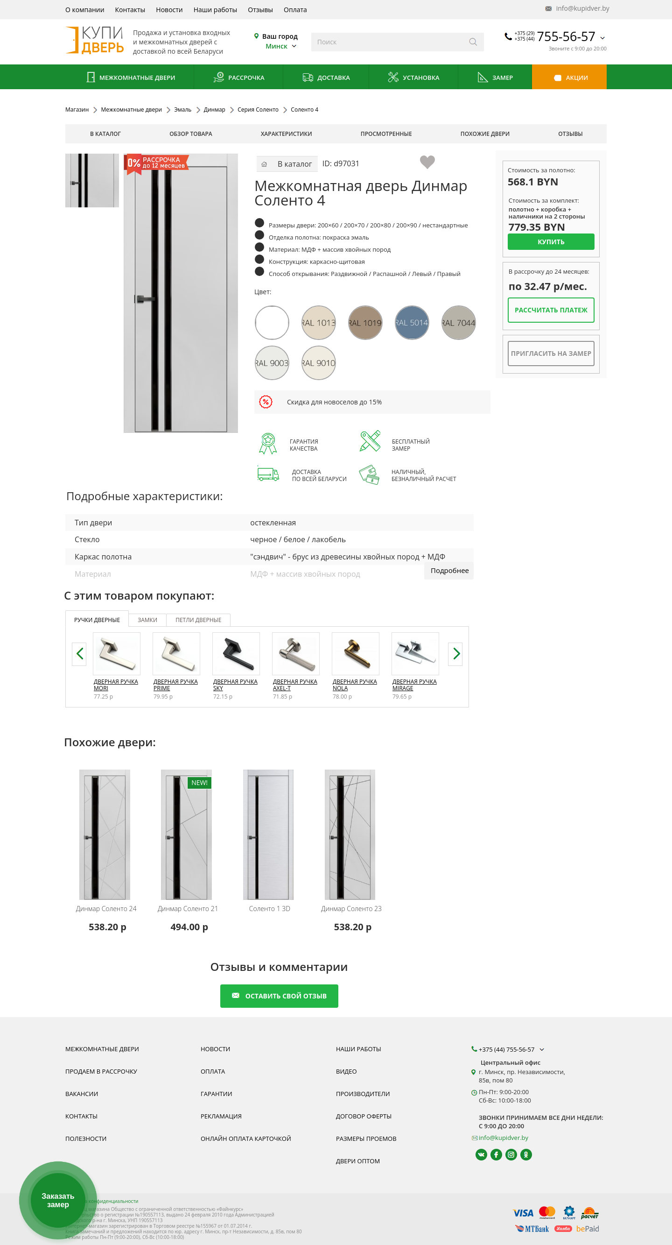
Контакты (130, 9)
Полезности (85, 1138)
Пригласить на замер (551, 353)
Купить (551, 241)
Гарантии (216, 1093)
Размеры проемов (366, 1138)
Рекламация (221, 1116)
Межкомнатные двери (129, 78)
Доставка (326, 78)
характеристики (286, 134)
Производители (363, 1093)
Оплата (295, 9)
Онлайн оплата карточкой (246, 1138)
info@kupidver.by (576, 9)
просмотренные (386, 134)
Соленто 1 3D (269, 909)
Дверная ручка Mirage (414, 685)
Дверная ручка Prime (176, 685)
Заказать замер (58, 1200)
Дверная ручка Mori (116, 685)
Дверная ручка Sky (235, 685)
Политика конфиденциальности (101, 1201)
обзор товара (190, 134)
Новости (169, 9)
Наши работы (216, 9)
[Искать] (473, 42)
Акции (569, 78)
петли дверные (198, 620)
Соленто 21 (188, 909)
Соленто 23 (351, 909)
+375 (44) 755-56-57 (512, 1049)
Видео (346, 1071)
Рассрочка (239, 78)
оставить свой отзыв (279, 995)
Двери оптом (358, 1161)
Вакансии (81, 1093)
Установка (413, 78)
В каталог (105, 134)
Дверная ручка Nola (355, 685)
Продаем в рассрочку (101, 1071)
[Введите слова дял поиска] (387, 42)
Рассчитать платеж (551, 309)
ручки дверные (97, 620)
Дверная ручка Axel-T (295, 685)
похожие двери (485, 134)
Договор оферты (364, 1116)
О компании (85, 9)
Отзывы (260, 9)
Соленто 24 (106, 909)
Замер (495, 78)
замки (147, 620)
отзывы (570, 134)
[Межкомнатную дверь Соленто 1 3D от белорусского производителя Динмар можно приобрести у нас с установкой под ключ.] (271, 828)
